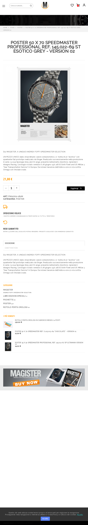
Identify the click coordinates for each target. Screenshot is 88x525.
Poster (20, 27)
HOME (5, 27)
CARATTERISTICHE (11, 248)
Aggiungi (76, 188)
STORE (12, 27)
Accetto (45, 519)
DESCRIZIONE (10, 243)
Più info (80, 514)
